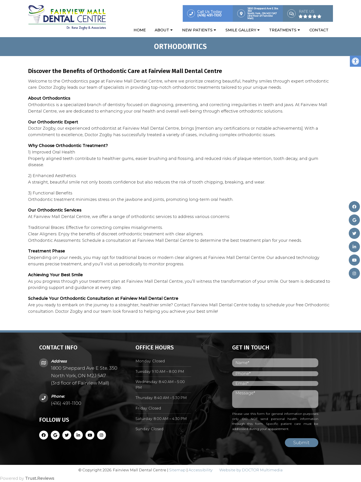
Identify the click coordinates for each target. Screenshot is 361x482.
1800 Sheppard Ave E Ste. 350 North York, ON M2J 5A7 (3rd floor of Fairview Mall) (84, 376)
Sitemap (177, 470)
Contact (319, 30)
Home (140, 30)
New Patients (197, 30)
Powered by (27, 478)
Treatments (282, 30)
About (162, 30)
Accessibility (201, 470)
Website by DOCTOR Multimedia (251, 470)
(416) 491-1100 (66, 403)
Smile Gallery (240, 30)
